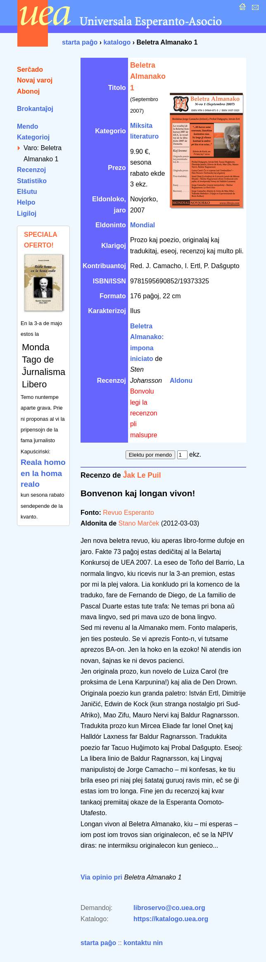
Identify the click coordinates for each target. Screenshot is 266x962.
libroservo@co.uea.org (169, 907)
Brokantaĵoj (35, 108)
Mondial (142, 225)
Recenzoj (31, 169)
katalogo (117, 42)
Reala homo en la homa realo (43, 473)
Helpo (26, 202)
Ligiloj (26, 213)
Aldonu (181, 380)
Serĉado (30, 69)
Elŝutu (27, 191)
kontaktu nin (143, 942)
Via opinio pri (101, 877)
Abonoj (28, 91)
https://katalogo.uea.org (170, 918)
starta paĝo (79, 42)
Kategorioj (33, 137)
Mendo (27, 126)
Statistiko (32, 180)
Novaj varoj (34, 80)
